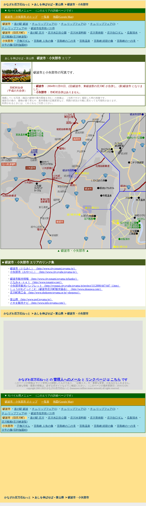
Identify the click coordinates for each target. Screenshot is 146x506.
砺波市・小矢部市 (77, 4)
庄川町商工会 (45, 292)
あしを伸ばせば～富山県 (48, 4)
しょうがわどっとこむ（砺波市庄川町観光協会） (56, 289)
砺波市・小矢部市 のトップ (21, 16)
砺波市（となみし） (43, 268)
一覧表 (45, 16)
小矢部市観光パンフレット (65, 285)
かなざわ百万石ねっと (17, 4)
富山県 (31, 299)
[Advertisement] (110, 347)
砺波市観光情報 (44, 278)
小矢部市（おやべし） (44, 272)
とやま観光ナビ (38, 302)
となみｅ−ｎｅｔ (36, 282)
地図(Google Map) (63, 16)
